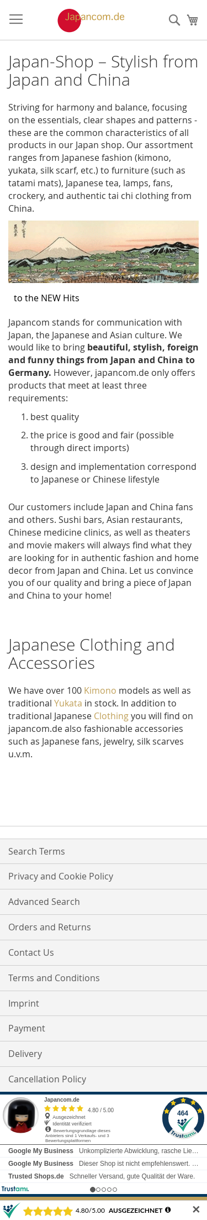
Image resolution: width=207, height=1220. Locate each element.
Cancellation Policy (47, 1079)
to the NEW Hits (46, 298)
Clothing (111, 716)
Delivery (25, 1054)
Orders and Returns (49, 927)
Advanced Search (44, 902)
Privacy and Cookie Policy (60, 876)
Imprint (23, 1003)
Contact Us (31, 952)
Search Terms (36, 851)
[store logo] (79, 20)
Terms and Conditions (54, 978)
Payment (26, 1028)
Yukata (68, 703)
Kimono (100, 690)
